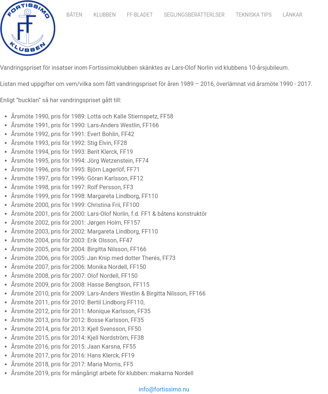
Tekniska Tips (254, 15)
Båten (74, 15)
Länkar (292, 15)
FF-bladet (140, 15)
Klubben (104, 15)
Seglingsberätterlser (194, 15)
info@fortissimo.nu (164, 389)
